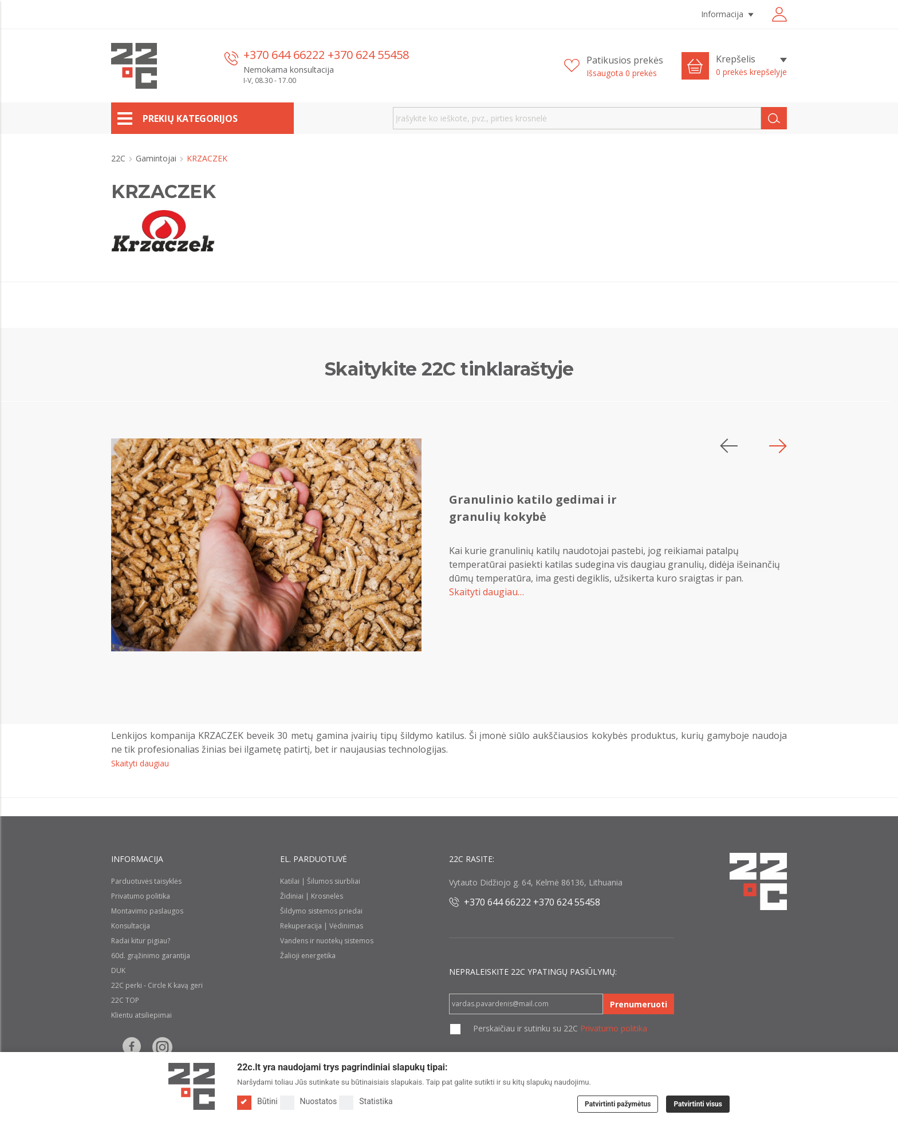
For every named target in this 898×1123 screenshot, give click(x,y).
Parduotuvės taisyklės (146, 881)
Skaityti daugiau (140, 763)
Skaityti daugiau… (486, 592)
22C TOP (125, 1000)
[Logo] (191, 1086)
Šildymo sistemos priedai (321, 911)
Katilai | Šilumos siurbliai (320, 881)
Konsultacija (130, 926)
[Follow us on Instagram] (162, 1047)
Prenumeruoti (638, 1004)
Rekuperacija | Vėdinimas (321, 926)
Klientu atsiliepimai (141, 1015)
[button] (778, 445)
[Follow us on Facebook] (132, 1047)
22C (119, 158)
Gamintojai (157, 158)
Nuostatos (308, 1102)
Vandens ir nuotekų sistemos (326, 941)
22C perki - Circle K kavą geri (157, 985)
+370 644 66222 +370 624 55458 (326, 54)
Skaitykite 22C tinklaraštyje (449, 369)
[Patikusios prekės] (613, 66)
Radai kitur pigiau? (140, 941)
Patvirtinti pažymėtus (618, 1104)
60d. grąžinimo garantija (150, 955)
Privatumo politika (140, 896)
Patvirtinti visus (698, 1104)
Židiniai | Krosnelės (311, 896)
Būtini (257, 1102)
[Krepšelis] (751, 66)
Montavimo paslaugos (147, 911)
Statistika (365, 1102)
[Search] (774, 118)
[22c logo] (134, 66)
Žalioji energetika (308, 955)
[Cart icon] (695, 66)
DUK (118, 970)
